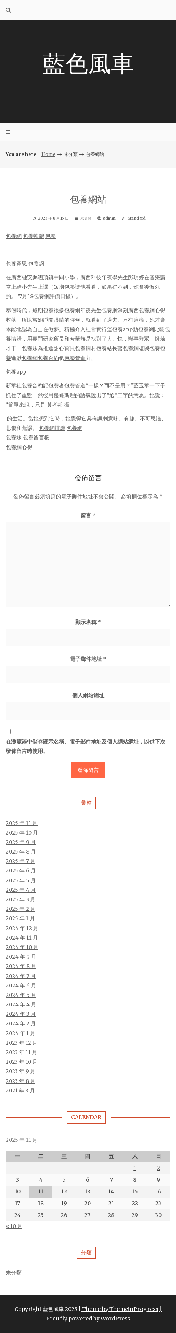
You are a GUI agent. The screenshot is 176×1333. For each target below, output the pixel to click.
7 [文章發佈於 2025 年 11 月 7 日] (111, 1179)
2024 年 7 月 (21, 976)
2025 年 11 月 (22, 823)
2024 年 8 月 (21, 966)
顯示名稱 (88, 622)
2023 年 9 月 (20, 1071)
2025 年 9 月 (21, 842)
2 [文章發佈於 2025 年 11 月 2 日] (158, 1168)
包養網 (14, 236)
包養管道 (75, 358)
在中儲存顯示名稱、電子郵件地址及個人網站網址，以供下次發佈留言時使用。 (85, 746)
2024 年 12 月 (22, 928)
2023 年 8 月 (20, 1081)
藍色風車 (88, 63)
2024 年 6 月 (21, 985)
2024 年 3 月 (21, 1014)
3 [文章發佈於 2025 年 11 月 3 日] (17, 1179)
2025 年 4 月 (21, 890)
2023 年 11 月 (21, 1052)
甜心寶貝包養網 (72, 348)
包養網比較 (151, 329)
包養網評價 (46, 296)
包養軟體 (33, 236)
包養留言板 (36, 437)
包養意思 (16, 263)
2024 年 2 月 (21, 1023)
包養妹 (30, 348)
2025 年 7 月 (20, 861)
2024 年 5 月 (21, 995)
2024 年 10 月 (22, 947)
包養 (50, 236)
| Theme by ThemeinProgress (118, 1309)
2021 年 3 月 (20, 1090)
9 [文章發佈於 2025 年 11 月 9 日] (158, 1179)
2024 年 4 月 (21, 1004)
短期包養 (64, 286)
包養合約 (48, 358)
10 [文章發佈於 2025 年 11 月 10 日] (18, 1191)
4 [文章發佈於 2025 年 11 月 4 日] (41, 1179)
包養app (122, 329)
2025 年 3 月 (20, 899)
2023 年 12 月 (22, 1042)
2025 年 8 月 (21, 851)
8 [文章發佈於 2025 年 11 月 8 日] (134, 1179)
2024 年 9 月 (21, 956)
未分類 (14, 1272)
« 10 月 (14, 1226)
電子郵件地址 (88, 658)
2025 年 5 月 (21, 880)
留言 (88, 515)
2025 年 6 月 (21, 870)
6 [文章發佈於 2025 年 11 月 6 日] (87, 1179)
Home (48, 154)
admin (109, 218)
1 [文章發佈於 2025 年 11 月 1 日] (134, 1168)
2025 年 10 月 (22, 832)
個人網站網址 (88, 695)
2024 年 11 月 (22, 937)
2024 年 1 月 (20, 1033)
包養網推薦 (52, 427)
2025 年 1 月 (20, 918)
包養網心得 (152, 310)
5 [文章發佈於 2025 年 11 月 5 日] (64, 1179)
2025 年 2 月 (20, 908)
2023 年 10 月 (22, 1061)
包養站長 (106, 348)
